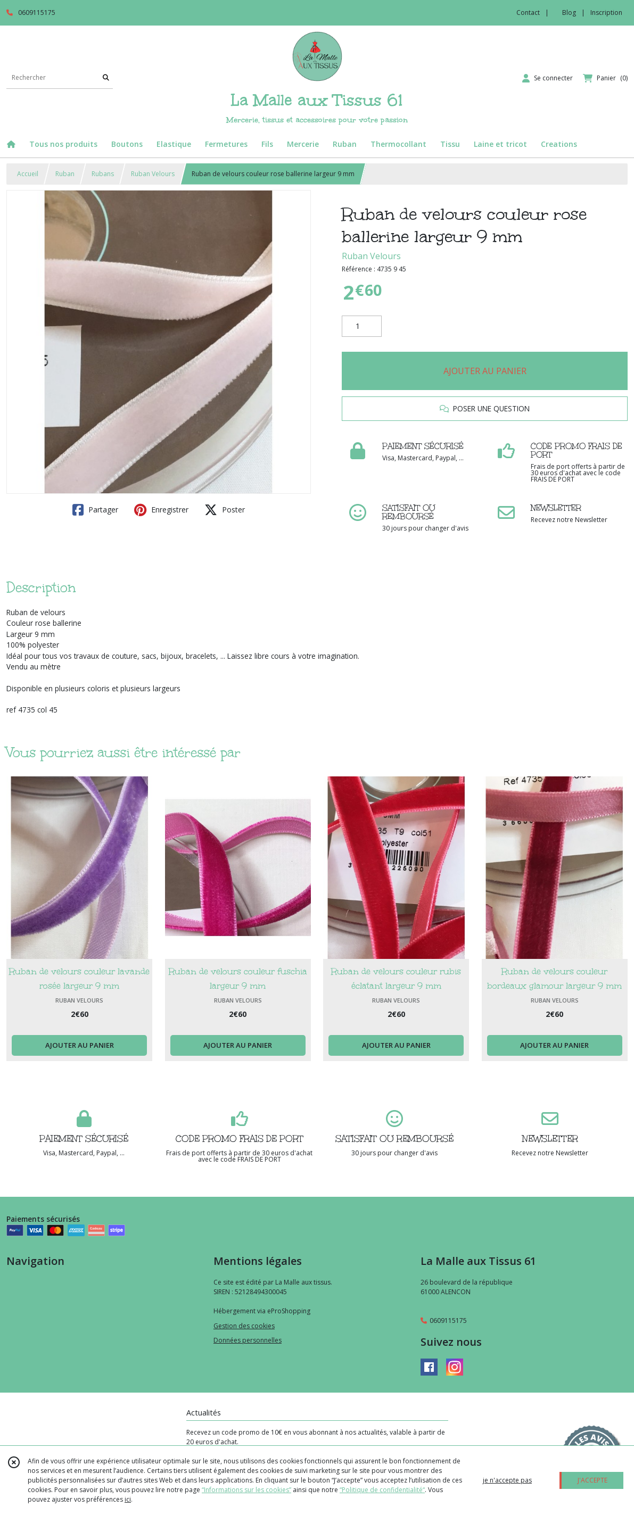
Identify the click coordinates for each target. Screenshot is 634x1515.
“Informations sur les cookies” (246, 1489)
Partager (95, 509)
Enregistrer (161, 509)
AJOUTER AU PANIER (484, 371)
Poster (224, 509)
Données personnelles (247, 1340)
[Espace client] (547, 78)
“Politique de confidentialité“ (382, 1489)
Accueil (27, 173)
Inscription (606, 12)
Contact (528, 12)
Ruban (65, 173)
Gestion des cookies (244, 1325)
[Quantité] (362, 326)
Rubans (103, 173)
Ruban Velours (153, 173)
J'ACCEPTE (592, 1480)
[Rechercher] (106, 78)
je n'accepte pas (507, 1480)
